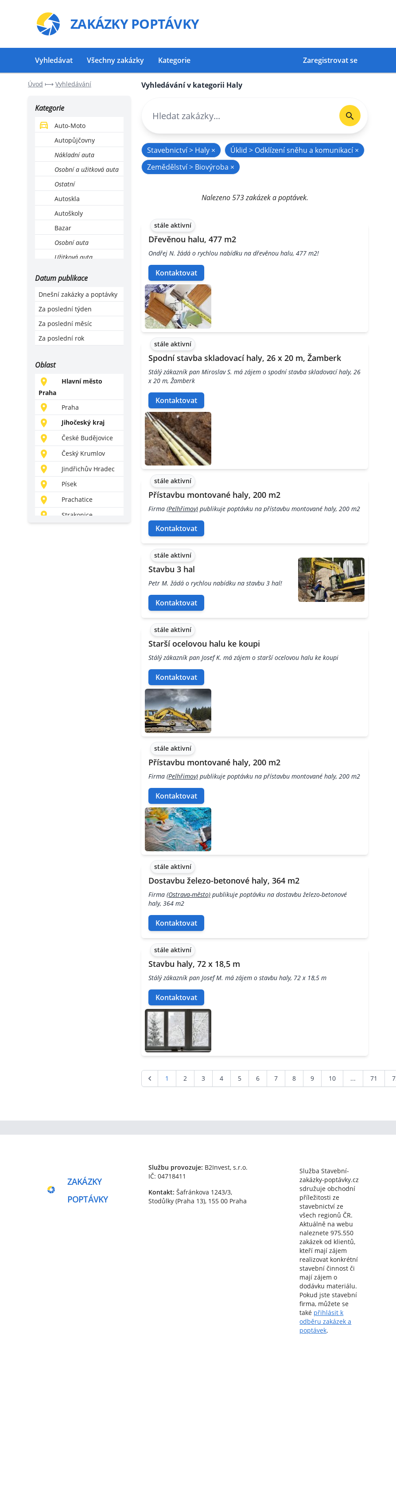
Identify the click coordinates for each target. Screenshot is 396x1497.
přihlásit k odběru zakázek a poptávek (325, 1321)
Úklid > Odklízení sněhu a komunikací (294, 150)
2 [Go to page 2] (185, 1078)
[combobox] (237, 115)
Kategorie (174, 60)
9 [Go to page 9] (312, 1078)
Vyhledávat (54, 60)
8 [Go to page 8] (294, 1078)
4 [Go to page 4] (221, 1078)
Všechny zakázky (115, 60)
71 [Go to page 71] (373, 1078)
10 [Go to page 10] (332, 1078)
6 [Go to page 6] (258, 1078)
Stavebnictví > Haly (181, 150)
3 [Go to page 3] (203, 1078)
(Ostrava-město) (188, 894)
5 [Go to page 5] (239, 1078)
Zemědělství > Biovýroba (190, 167)
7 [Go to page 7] (276, 1078)
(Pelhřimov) (182, 508)
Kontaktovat (176, 273)
